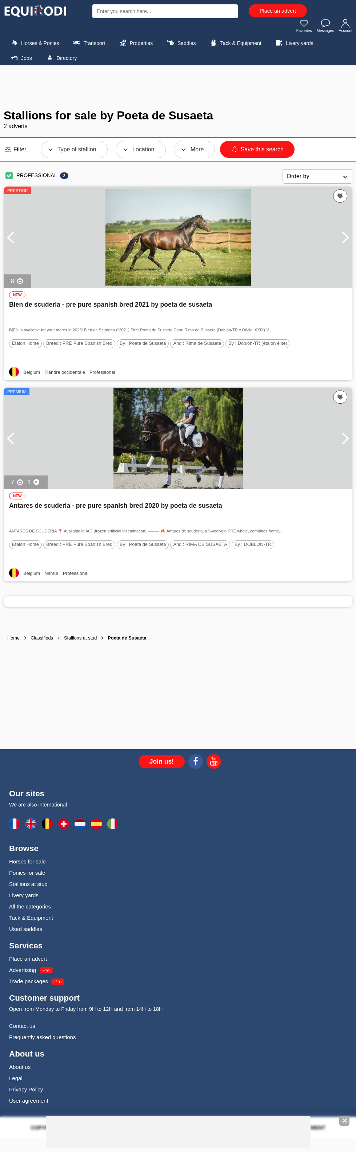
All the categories (30, 909)
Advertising (22, 972)
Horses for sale (27, 864)
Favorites (298, 27)
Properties (135, 45)
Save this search (257, 151)
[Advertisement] (178, 89)
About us (20, 1069)
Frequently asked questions (42, 1039)
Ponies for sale (27, 875)
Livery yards (293, 45)
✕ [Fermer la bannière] (344, 1121)
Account (344, 27)
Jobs (20, 60)
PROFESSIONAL (36, 177)
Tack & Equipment (234, 45)
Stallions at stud (28, 886)
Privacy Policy (26, 1091)
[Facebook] (195, 764)
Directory (60, 60)
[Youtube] (214, 764)
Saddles (180, 45)
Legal (16, 1080)
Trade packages (28, 983)
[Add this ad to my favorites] (340, 198)
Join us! (161, 763)
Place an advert (278, 11)
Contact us (22, 1028)
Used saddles (25, 931)
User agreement (28, 1103)
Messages (322, 27)
